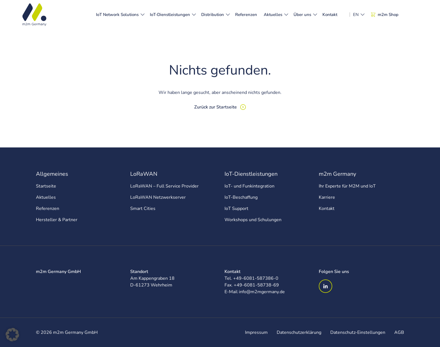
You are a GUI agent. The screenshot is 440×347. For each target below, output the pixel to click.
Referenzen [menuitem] (47, 208)
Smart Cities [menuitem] (142, 208)
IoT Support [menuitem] (236, 208)
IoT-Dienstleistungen (170, 14)
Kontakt (329, 14)
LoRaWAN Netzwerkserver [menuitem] (158, 197)
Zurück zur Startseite (215, 107)
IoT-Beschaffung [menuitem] (241, 197)
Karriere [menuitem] (327, 197)
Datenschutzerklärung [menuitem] (299, 332)
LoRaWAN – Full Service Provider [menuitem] (164, 186)
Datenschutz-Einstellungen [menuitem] (357, 332)
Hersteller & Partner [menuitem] (56, 220)
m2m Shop (384, 14)
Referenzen (246, 14)
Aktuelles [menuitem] (46, 197)
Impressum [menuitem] (256, 332)
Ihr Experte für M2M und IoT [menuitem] (347, 186)
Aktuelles (273, 14)
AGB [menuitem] (399, 332)
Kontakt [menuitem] (326, 208)
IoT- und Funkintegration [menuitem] (249, 186)
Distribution (212, 14)
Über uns (302, 14)
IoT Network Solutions (117, 14)
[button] (12, 334)
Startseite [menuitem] (46, 186)
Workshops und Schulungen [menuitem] (252, 220)
